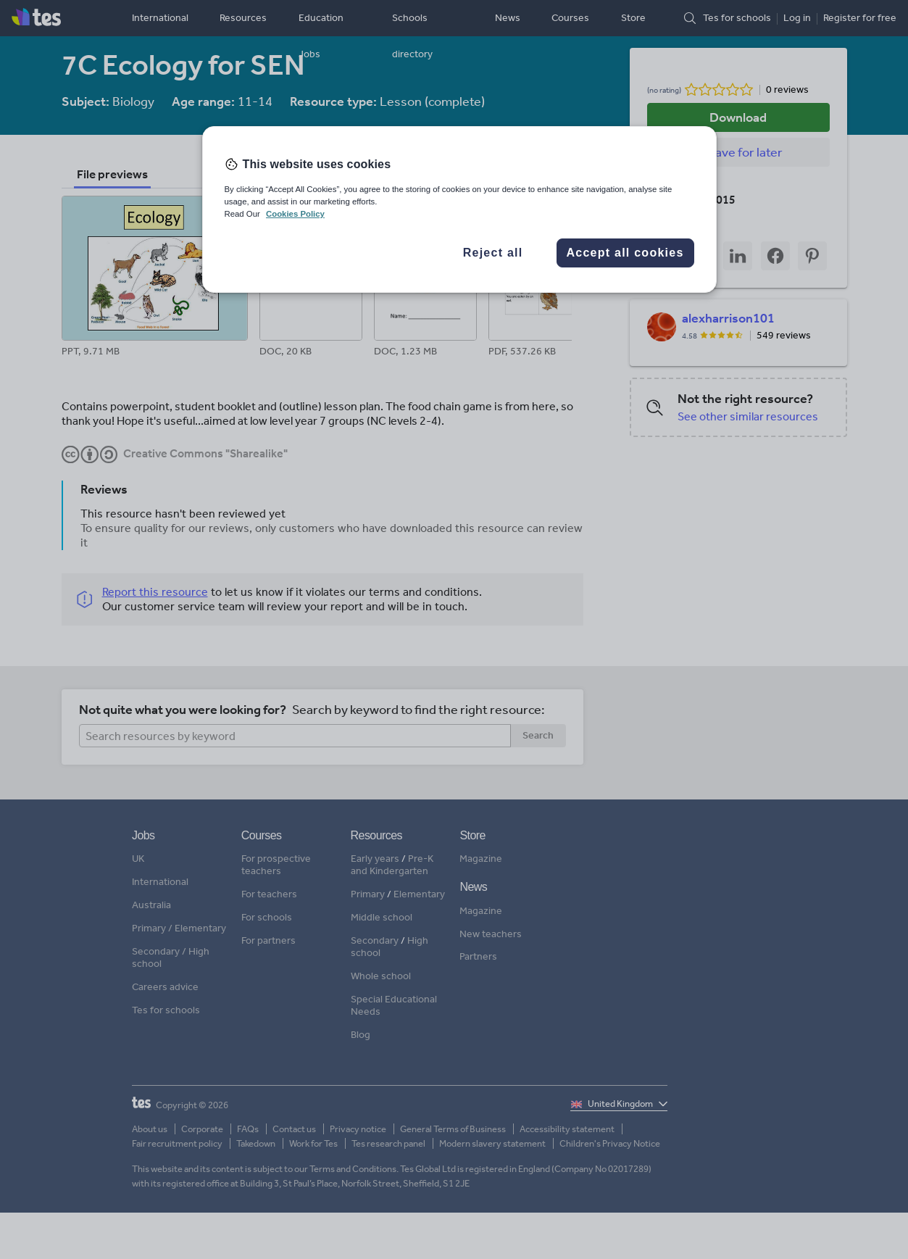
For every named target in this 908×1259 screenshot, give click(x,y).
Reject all (493, 252)
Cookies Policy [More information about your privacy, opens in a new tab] (295, 213)
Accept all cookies (624, 252)
